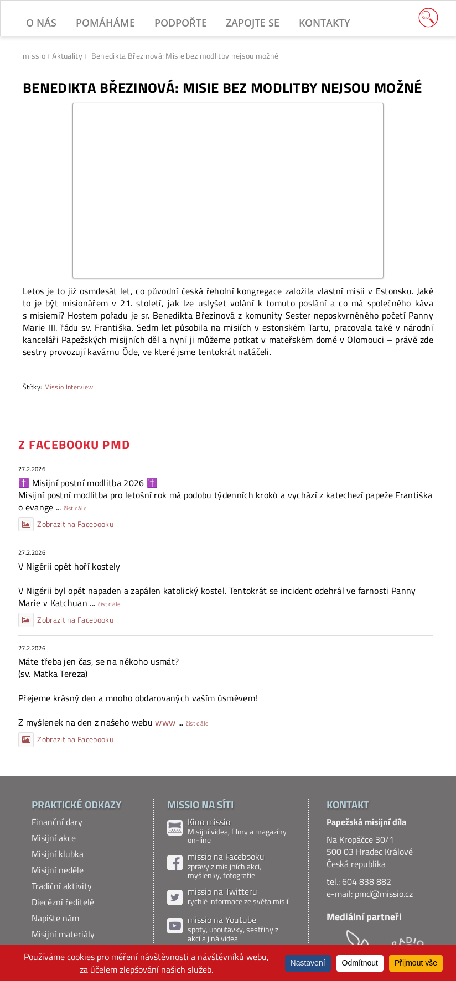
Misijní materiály (63, 934)
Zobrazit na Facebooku (65, 524)
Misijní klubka (58, 853)
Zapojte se (252, 22)
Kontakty (324, 22)
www (165, 722)
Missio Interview (69, 387)
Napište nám (55, 918)
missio (34, 55)
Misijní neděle (58, 869)
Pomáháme (105, 22)
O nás (41, 22)
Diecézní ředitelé (63, 902)
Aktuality (67, 55)
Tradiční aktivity (62, 886)
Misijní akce (54, 837)
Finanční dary (57, 821)
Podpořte (180, 22)
